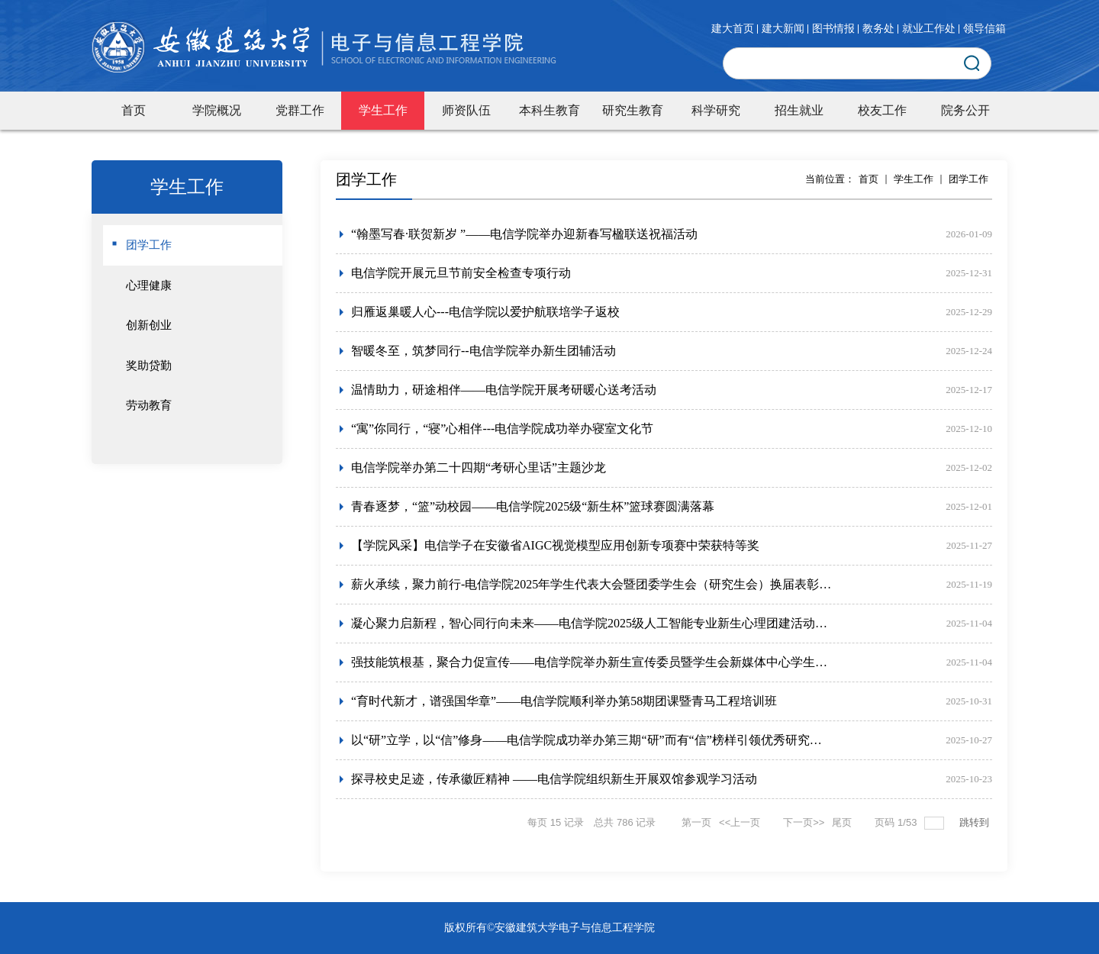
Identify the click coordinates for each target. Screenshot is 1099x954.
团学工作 (968, 179)
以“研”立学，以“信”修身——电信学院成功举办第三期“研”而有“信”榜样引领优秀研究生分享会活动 (591, 739)
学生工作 (913, 179)
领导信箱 (984, 29)
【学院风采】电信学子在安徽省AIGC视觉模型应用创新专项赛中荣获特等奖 (555, 545)
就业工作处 (929, 29)
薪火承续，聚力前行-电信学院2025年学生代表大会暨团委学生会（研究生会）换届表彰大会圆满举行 (591, 584)
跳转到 (975, 822)
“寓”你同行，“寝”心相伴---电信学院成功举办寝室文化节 (502, 428)
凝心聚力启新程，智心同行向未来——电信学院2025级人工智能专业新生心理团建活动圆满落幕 (591, 623)
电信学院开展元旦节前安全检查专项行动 (461, 272)
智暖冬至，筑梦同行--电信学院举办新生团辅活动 (483, 350)
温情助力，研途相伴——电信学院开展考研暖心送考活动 (503, 389)
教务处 (878, 29)
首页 (868, 179)
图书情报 (833, 29)
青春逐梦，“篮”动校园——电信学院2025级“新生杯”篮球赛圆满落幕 (532, 506)
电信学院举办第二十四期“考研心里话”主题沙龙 (478, 467)
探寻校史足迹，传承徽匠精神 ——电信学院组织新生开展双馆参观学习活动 (554, 778)
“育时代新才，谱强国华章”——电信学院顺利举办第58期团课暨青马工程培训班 (564, 701)
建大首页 (732, 29)
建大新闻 (783, 29)
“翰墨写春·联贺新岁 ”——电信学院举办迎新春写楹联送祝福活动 (524, 233)
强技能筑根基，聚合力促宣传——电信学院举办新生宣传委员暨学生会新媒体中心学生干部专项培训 (591, 662)
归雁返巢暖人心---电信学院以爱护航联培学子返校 (485, 311)
